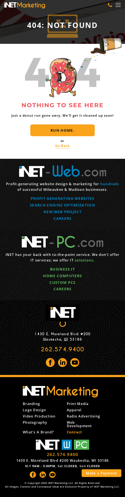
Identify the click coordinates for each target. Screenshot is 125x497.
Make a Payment (101, 473)
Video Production (39, 416)
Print (78, 403)
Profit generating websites (62, 198)
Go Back (62, 146)
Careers (62, 218)
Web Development (79, 424)
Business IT (62, 269)
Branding (31, 403)
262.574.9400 (62, 349)
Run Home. (62, 130)
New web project (62, 211)
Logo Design (34, 410)
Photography (35, 422)
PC (82, 445)
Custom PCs (62, 282)
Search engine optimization (62, 205)
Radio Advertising (83, 416)
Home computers (62, 275)
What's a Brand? (38, 432)
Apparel (74, 410)
